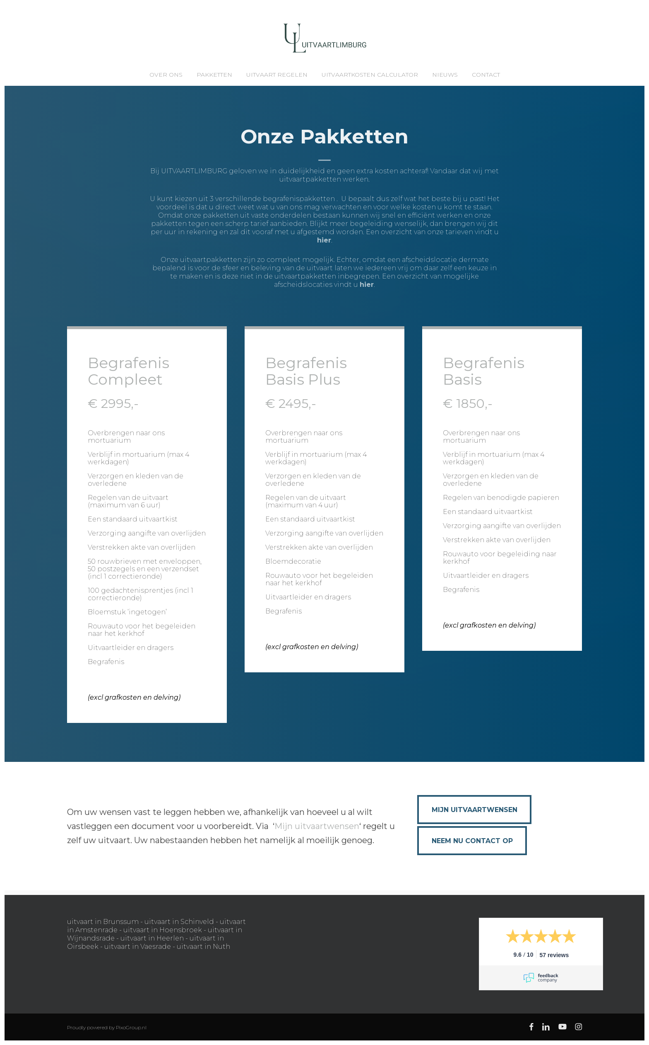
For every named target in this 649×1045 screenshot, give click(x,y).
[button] (474, 809)
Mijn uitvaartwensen (316, 826)
